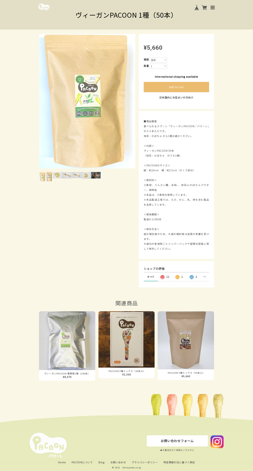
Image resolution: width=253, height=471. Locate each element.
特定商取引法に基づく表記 (179, 462)
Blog (101, 462)
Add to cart (176, 87)
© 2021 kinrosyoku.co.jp (126, 467)
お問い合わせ (118, 462)
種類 (146, 59)
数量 (146, 66)
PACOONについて (82, 462)
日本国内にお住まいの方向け (176, 97)
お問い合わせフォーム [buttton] (177, 440)
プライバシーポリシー (145, 462)
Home (62, 462)
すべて (151, 277)
